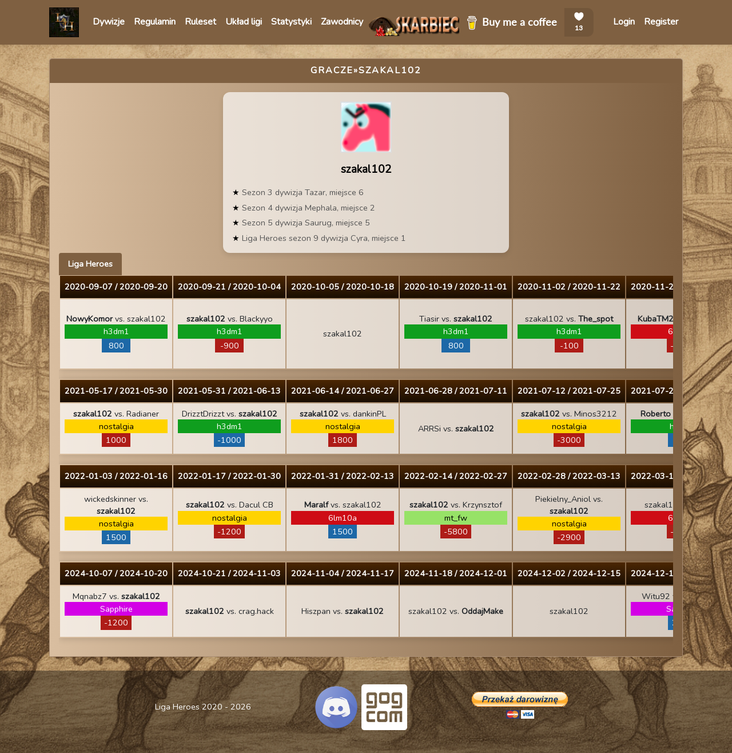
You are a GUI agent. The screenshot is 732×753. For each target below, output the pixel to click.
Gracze (332, 70)
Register (661, 21)
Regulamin (155, 21)
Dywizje (109, 21)
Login (624, 21)
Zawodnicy (342, 21)
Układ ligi (243, 21)
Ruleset (200, 21)
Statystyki (291, 21)
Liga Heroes (90, 264)
